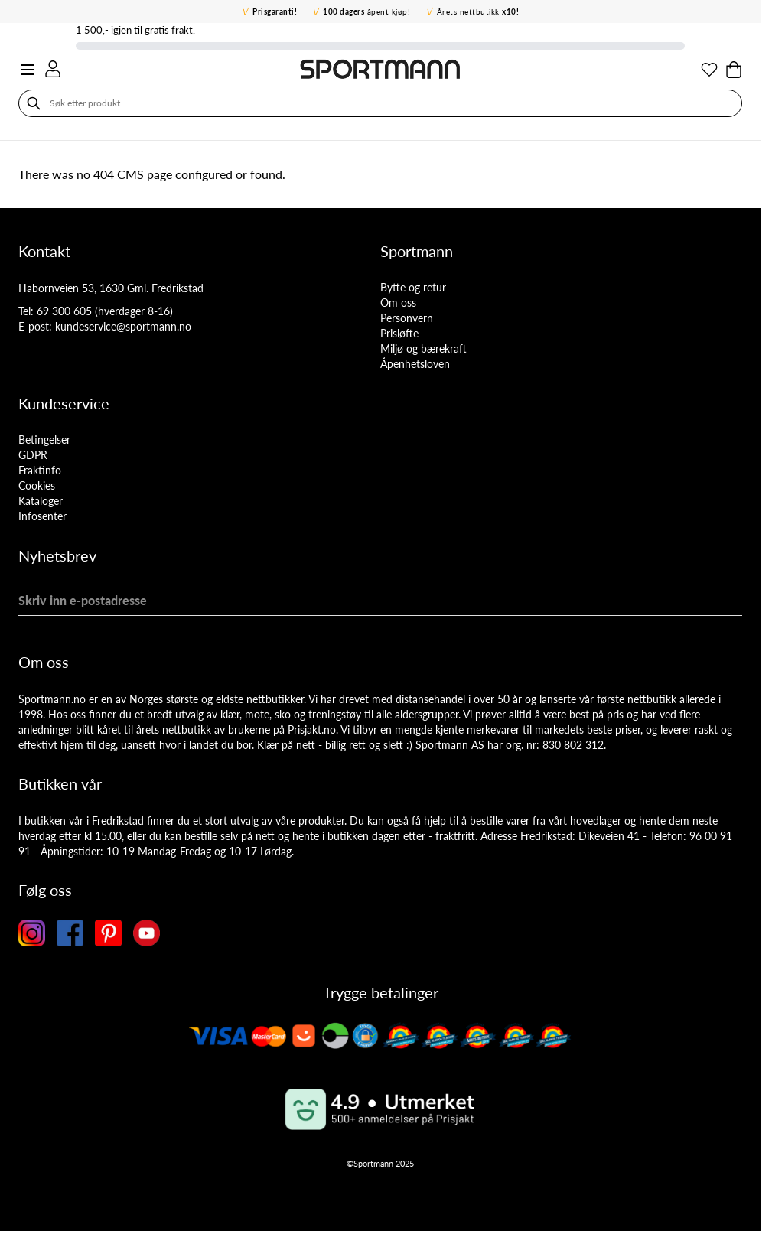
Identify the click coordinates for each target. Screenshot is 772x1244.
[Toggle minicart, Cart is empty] (733, 69)
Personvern (406, 317)
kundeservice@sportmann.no (123, 326)
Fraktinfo (39, 470)
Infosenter (42, 516)
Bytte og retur (413, 287)
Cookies (36, 485)
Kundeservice (63, 403)
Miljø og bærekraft (423, 348)
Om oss (398, 302)
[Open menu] (27, 69)
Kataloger (40, 500)
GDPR (32, 454)
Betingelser (44, 439)
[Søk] (33, 103)
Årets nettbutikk (478, 11)
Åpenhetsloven (415, 363)
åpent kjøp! (366, 11)
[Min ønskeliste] (709, 69)
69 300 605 (64, 311)
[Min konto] (52, 68)
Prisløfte (399, 333)
